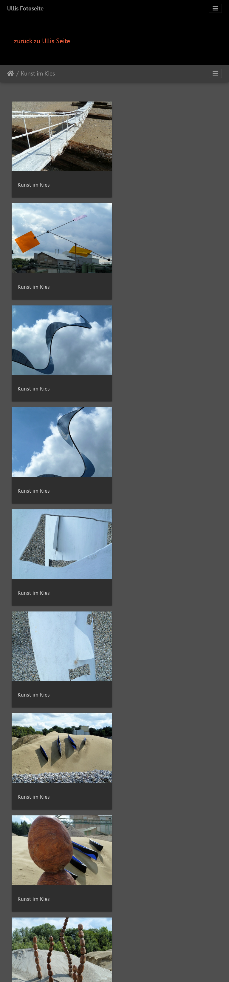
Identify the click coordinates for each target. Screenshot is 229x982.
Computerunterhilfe (127, 953)
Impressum (159, 953)
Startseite (10, 73)
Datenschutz (184, 953)
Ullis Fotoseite (25, 8)
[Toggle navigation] (215, 8)
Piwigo (127, 946)
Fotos (68, 953)
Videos (82, 953)
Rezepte (54, 953)
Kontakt (98, 953)
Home (38, 953)
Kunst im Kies (38, 73)
